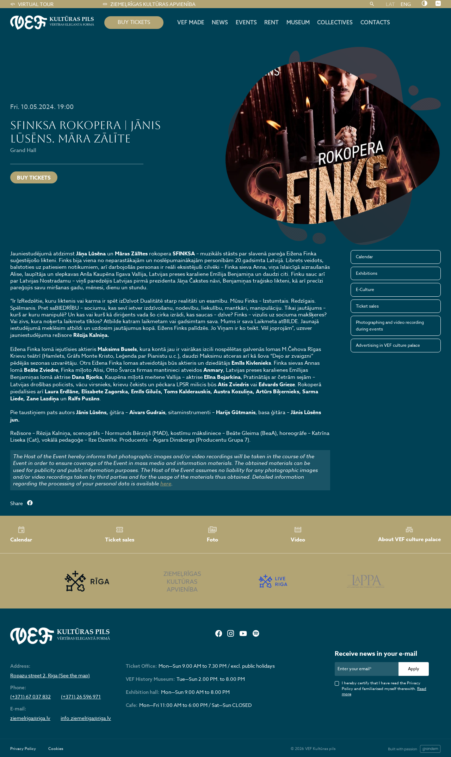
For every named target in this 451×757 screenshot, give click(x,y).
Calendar (364, 257)
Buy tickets (34, 177)
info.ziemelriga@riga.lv (86, 718)
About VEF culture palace (409, 534)
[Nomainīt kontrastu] (424, 4)
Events (246, 22)
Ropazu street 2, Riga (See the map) (50, 675)
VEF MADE (190, 22)
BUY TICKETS (134, 22)
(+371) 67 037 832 (30, 697)
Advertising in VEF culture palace (388, 345)
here (165, 483)
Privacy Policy (23, 749)
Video (298, 534)
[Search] (372, 4)
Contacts (375, 22)
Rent (271, 22)
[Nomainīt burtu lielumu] (438, 4)
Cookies (55, 749)
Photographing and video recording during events (390, 325)
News (220, 22)
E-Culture (365, 289)
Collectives (335, 22)
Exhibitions (366, 273)
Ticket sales (367, 306)
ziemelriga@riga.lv (30, 718)
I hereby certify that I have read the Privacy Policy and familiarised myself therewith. (384, 688)
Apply (413, 669)
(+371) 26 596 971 (81, 697)
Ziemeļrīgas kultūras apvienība (149, 4)
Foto (212, 534)
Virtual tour (31, 4)
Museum (298, 22)
